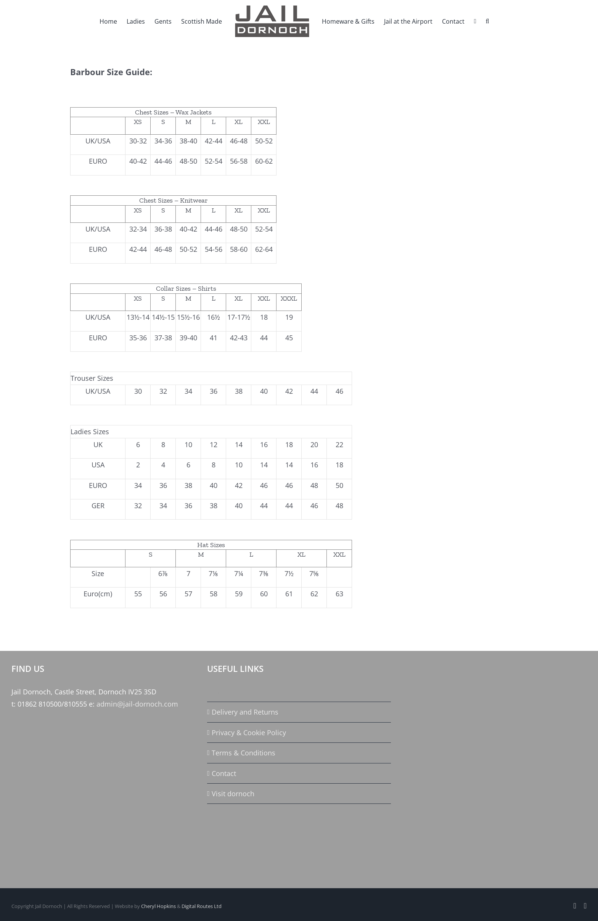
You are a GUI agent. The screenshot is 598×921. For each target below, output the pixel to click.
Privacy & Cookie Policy (249, 732)
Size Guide (228, 691)
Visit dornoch (233, 793)
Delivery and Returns (245, 712)
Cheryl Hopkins (158, 906)
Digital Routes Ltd (202, 906)
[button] (487, 21)
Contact (224, 773)
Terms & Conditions (243, 752)
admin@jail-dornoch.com (137, 703)
